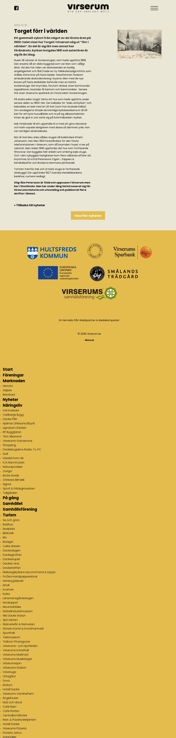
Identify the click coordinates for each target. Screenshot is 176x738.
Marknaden (14, 381)
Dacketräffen (12, 568)
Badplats (9, 529)
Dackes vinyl (11, 563)
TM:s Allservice (12, 436)
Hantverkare (11, 410)
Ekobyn (7, 685)
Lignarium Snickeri (14, 428)
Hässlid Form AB (13, 458)
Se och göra (11, 520)
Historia (8, 386)
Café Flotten (11, 711)
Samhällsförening (20, 509)
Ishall (6, 585)
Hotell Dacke (11, 689)
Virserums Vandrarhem (18, 694)
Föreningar (13, 375)
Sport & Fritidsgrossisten (19, 488)
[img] (140, 52)
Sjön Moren (10, 620)
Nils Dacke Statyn (14, 616)
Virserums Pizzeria (14, 728)
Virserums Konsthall (16, 650)
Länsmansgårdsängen (18, 598)
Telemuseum (11, 637)
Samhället (13, 503)
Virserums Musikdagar (17, 659)
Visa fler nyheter (88, 215)
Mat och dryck (12, 702)
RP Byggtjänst (12, 432)
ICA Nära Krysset (13, 462)
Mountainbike (12, 607)
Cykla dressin (11, 546)
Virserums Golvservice (17, 441)
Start (8, 369)
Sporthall (9, 633)
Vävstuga (9, 672)
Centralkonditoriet (15, 715)
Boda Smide (11, 475)
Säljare (7, 390)
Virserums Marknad (15, 655)
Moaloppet (10, 603)
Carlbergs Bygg (13, 415)
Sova (6, 681)
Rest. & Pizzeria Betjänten (19, 720)
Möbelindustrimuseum (18, 611)
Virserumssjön (12, 663)
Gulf (5, 454)
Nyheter (10, 399)
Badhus (8, 524)
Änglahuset (10, 698)
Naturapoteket (13, 467)
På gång (11, 498)
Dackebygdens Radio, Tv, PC (22, 449)
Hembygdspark (13, 581)
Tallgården (10, 493)
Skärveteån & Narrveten (19, 624)
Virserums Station (14, 668)
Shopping (9, 445)
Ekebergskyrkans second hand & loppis (29, 572)
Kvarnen (8, 590)
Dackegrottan (12, 555)
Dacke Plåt (10, 419)
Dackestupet (11, 559)
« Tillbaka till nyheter (29, 205)
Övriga (7, 471)
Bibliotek (8, 533)
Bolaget (8, 542)
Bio (5, 537)
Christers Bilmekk (13, 480)
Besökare (9, 395)
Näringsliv (12, 405)
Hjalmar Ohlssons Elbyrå (19, 423)
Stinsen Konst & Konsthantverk (23, 629)
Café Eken (9, 707)
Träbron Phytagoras (16, 642)
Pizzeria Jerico (12, 733)
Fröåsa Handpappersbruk (20, 576)
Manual (89, 340)
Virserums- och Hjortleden (20, 646)
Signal (7, 484)
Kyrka (6, 594)
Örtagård (9, 676)
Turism (9, 515)
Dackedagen (11, 550)
